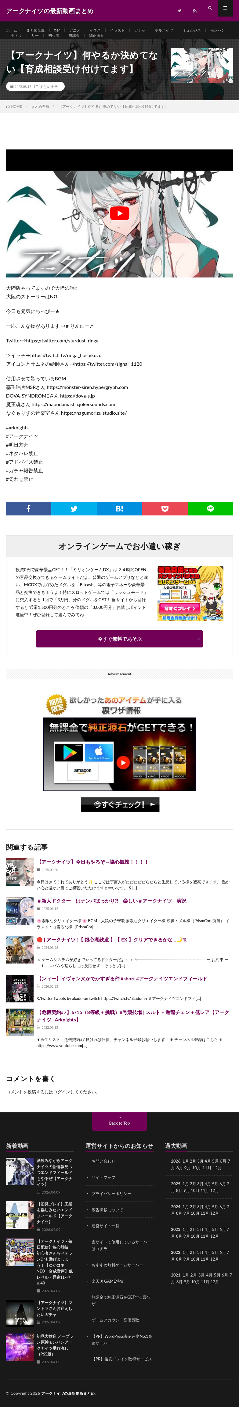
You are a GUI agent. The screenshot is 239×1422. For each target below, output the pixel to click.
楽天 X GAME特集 (109, 1291)
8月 (179, 1202)
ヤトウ (44, 41)
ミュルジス (210, 30)
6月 (225, 1195)
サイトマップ (104, 1189)
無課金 (106, 41)
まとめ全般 (39, 30)
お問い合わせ (104, 1173)
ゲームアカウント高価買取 (117, 1329)
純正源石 (130, 41)
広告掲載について (109, 1221)
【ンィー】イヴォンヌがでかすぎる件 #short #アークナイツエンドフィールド (122, 991)
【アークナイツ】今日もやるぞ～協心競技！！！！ (93, 874)
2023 (176, 1240)
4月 (210, 1173)
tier (62, 30)
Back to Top (120, 1135)
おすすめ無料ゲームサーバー (119, 1275)
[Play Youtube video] (119, 226)
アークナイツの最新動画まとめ (70, 1408)
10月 (196, 1202)
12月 (217, 1202)
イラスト (128, 30)
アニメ (81, 30)
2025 (176, 1195)
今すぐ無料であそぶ (120, 651)
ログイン (61, 1104)
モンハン (19, 41)
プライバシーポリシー (113, 1205)
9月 (187, 1202)
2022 (176, 1262)
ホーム (12, 30)
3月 (202, 1173)
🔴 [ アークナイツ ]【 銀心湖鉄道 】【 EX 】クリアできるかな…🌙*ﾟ (112, 952)
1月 (186, 1173)
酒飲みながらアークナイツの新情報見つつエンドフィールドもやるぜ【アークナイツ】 (54, 1184)
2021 (176, 1285)
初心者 (84, 41)
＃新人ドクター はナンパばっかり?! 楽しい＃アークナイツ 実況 (112, 913)
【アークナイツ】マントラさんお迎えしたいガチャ (54, 1320)
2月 (194, 1173)
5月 (217, 1195)
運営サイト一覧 (106, 1236)
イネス (103, 30)
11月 (207, 1202)
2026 (176, 1173)
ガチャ (152, 30)
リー (64, 41)
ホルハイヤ (179, 30)
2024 (176, 1217)
